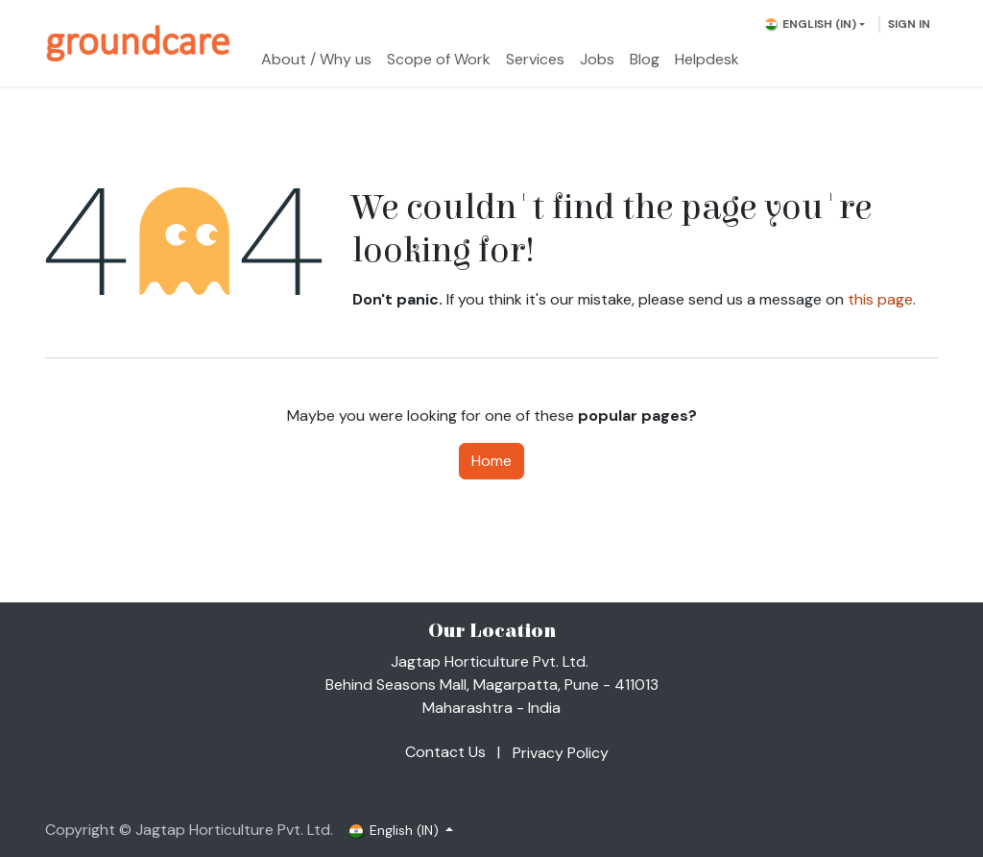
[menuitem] (316, 59)
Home (491, 461)
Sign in (909, 24)
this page (880, 299)
